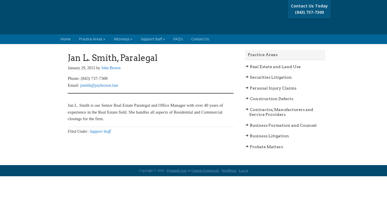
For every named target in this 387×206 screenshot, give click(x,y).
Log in (243, 171)
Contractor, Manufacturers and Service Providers (281, 112)
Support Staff (100, 131)
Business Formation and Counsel (283, 125)
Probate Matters (266, 146)
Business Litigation (269, 136)
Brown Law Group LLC (109, 20)
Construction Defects (271, 98)
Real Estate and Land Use (275, 66)
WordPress (229, 171)
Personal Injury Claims (273, 88)
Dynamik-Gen (176, 171)
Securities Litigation (271, 77)
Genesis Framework (205, 171)
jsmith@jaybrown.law (99, 85)
